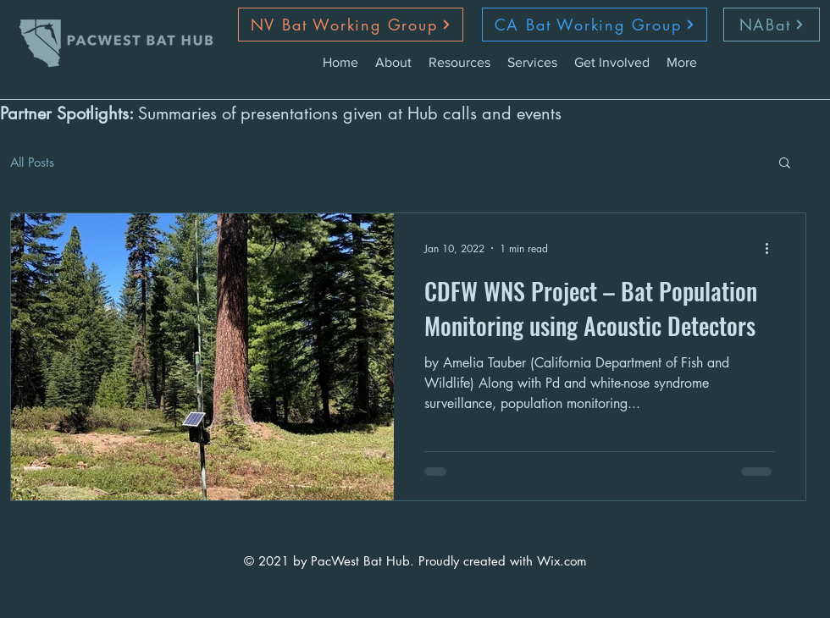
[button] (785, 164)
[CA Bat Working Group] (594, 24)
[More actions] (772, 248)
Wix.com (562, 561)
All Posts (32, 162)
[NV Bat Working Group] (350, 24)
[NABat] (771, 24)
